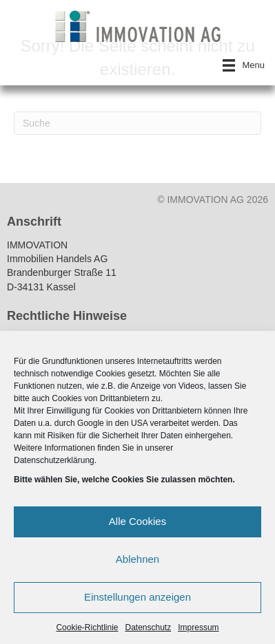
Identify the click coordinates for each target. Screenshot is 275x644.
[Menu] (243, 65)
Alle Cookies (137, 521)
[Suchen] (137, 123)
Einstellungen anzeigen (137, 597)
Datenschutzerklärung (54, 460)
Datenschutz (148, 627)
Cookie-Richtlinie (87, 627)
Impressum (198, 627)
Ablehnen (137, 559)
